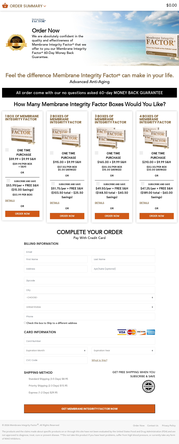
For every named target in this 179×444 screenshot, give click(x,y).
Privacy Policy (169, 425)
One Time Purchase (23, 152)
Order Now (22, 213)
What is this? (99, 360)
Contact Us (152, 425)
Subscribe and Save (25, 181)
